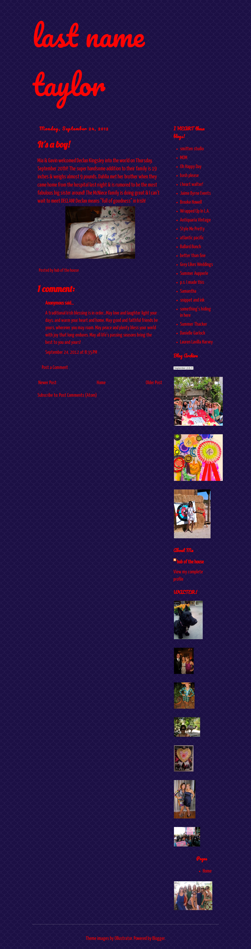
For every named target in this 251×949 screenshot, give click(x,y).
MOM (183, 157)
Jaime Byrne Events (195, 193)
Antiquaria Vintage (195, 220)
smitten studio (192, 148)
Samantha (188, 291)
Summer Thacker (193, 324)
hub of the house (190, 562)
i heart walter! (191, 184)
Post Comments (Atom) (78, 395)
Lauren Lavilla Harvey (196, 342)
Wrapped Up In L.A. (195, 211)
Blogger (158, 938)
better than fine (193, 255)
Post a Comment (55, 367)
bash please (189, 175)
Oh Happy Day (190, 166)
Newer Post (47, 382)
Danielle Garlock (192, 333)
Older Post (154, 382)
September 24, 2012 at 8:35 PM (71, 352)
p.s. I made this (192, 282)
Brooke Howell (191, 202)
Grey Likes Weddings (196, 264)
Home (101, 382)
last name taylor (88, 60)
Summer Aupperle (194, 273)
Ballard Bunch (190, 246)
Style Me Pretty (192, 229)
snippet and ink (192, 300)
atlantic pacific (192, 237)
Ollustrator (123, 938)
